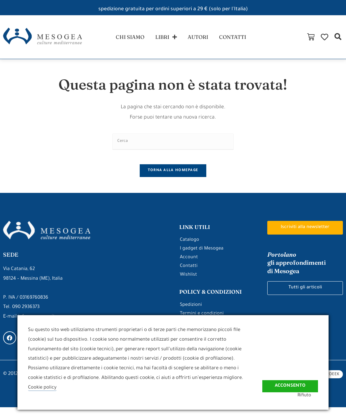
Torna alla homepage (173, 178)
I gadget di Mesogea (201, 256)
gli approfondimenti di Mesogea (297, 271)
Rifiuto (310, 395)
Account (189, 265)
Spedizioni (191, 312)
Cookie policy (42, 387)
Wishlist (188, 282)
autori (198, 38)
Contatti (189, 274)
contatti (234, 38)
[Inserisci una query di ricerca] (173, 145)
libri (164, 38)
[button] (338, 38)
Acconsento (290, 381)
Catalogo (189, 247)
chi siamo (128, 38)
